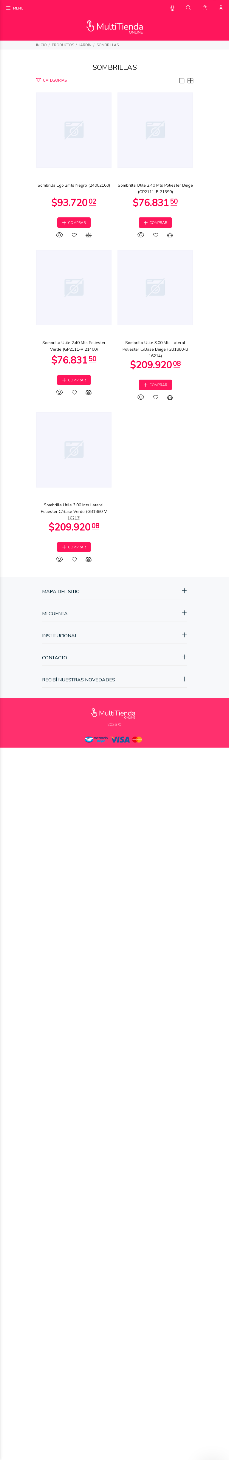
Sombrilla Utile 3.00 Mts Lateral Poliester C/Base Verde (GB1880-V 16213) (114, 1222)
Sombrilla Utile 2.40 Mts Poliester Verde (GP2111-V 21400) (114, 744)
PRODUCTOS (63, 45)
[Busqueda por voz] (172, 8)
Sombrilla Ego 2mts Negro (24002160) (114, 267)
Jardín (85, 45)
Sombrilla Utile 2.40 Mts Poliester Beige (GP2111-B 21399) (114, 505)
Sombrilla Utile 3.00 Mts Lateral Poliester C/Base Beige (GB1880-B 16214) (114, 983)
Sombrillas (108, 45)
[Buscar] (188, 8)
